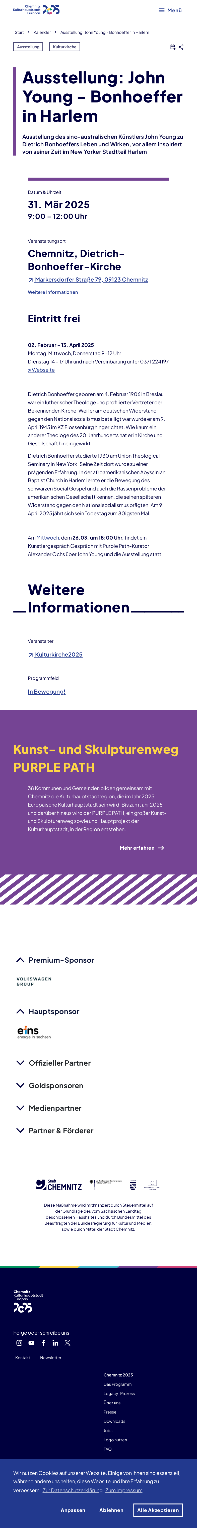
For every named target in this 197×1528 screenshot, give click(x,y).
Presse (110, 1412)
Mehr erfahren (142, 848)
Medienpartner (55, 1107)
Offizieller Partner (60, 1062)
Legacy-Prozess (119, 1393)
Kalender (42, 32)
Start (19, 32)
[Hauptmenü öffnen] (170, 10)
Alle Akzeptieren (158, 1510)
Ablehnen (111, 1510)
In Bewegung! (46, 691)
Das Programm (118, 1384)
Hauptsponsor (54, 1011)
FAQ (108, 1449)
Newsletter (50, 1357)
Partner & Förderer (61, 1130)
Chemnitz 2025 (118, 1374)
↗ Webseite (41, 369)
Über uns (112, 1402)
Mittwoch (47, 537)
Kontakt (22, 1357)
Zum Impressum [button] (124, 1490)
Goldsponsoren (56, 1085)
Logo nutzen (115, 1439)
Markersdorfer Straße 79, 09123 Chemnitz (88, 279)
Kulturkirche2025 (55, 654)
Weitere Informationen (53, 292)
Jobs (108, 1430)
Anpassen (73, 1510)
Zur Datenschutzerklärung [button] (73, 1490)
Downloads (114, 1421)
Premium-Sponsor (61, 959)
